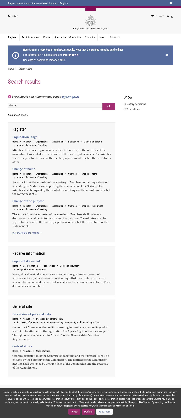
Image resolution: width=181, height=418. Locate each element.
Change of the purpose (92, 205)
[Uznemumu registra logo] (90, 24)
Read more (104, 411)
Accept (74, 411)
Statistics (90, 37)
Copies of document (69, 265)
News (103, 37)
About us (27, 318)
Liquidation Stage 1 (93, 141)
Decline (88, 411)
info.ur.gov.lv (71, 54)
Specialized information (67, 37)
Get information (30, 37)
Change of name (89, 173)
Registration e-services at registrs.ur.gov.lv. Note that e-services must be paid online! (73, 49)
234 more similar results (26, 232)
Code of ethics (43, 351)
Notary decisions (135, 104)
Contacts (115, 37)
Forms (46, 37)
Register (12, 37)
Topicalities (132, 109)
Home (11, 68)
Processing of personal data (49, 318)
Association (57, 141)
